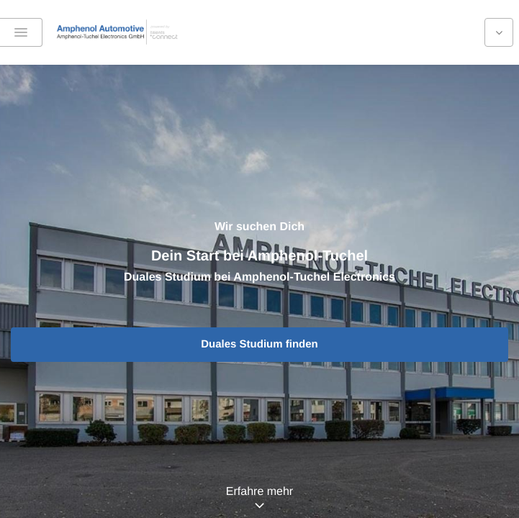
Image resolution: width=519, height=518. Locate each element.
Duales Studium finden (259, 344)
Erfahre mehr (259, 492)
